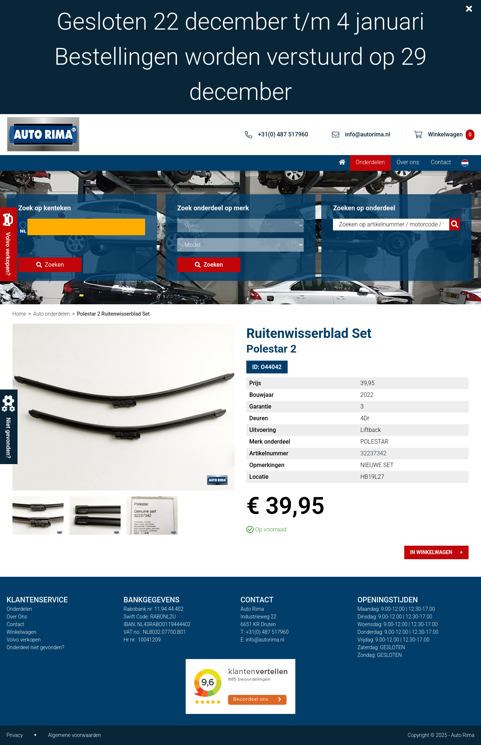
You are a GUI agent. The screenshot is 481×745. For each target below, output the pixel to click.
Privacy (15, 735)
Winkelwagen (21, 632)
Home (19, 314)
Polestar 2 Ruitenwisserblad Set (113, 314)
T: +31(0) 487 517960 (264, 632)
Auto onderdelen (51, 314)
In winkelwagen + (436, 552)
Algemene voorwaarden (74, 735)
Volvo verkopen (24, 640)
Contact (441, 162)
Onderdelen (370, 162)
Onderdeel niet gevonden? (35, 647)
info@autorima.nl (367, 134)
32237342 (373, 453)
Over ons (408, 162)
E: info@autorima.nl (262, 640)
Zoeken (50, 264)
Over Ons (17, 617)
